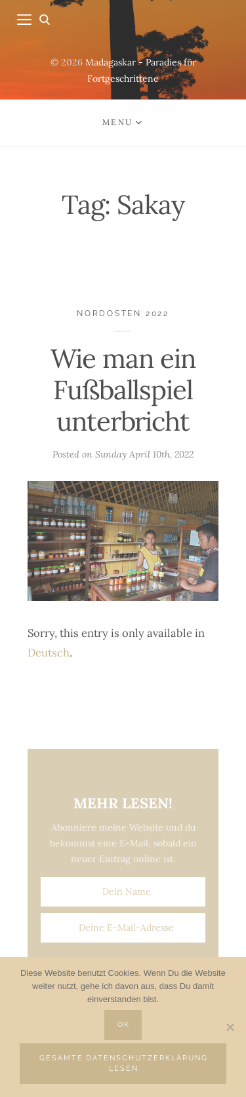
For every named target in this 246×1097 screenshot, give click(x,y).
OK (123, 1024)
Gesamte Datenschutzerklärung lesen (123, 1063)
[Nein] (229, 1027)
